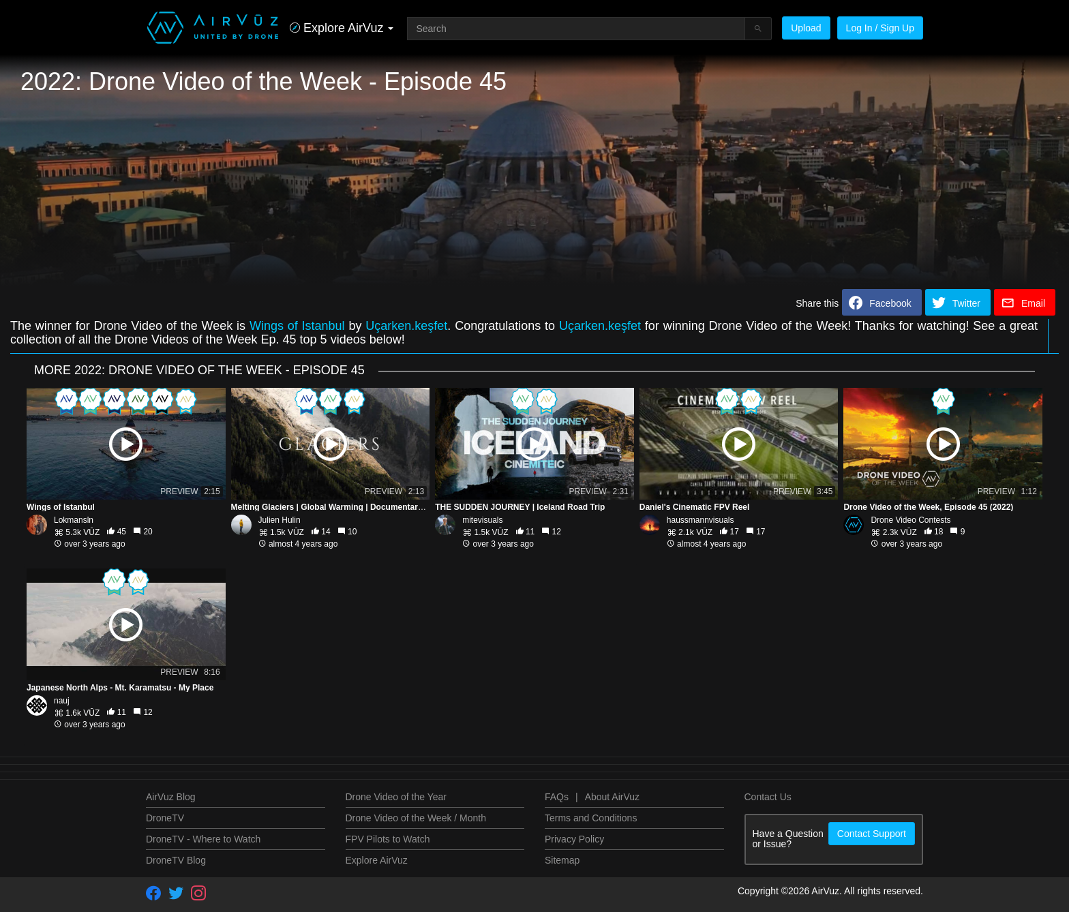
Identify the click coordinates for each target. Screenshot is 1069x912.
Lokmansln (73, 520)
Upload (806, 27)
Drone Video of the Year (396, 796)
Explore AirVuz (377, 860)
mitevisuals (482, 520)
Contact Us (768, 796)
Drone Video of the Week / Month (416, 817)
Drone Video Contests (910, 520)
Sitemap (562, 860)
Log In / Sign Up (880, 27)
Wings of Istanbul (299, 326)
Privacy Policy (574, 839)
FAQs (557, 796)
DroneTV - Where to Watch (203, 839)
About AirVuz (612, 796)
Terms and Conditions (591, 817)
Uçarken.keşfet (406, 326)
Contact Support (871, 833)
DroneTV (165, 817)
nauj (62, 700)
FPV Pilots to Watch (388, 839)
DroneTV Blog (176, 860)
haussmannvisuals (700, 520)
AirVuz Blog (171, 796)
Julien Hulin (279, 520)
